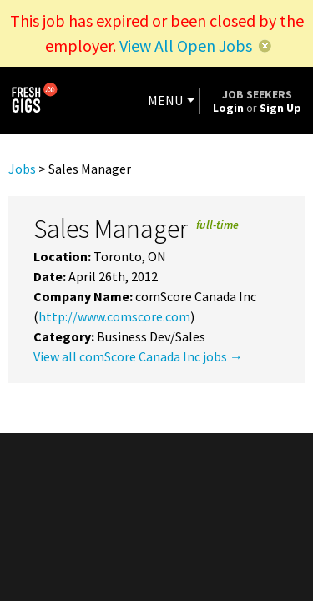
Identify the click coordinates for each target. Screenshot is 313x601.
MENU (165, 100)
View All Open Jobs (185, 45)
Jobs (22, 168)
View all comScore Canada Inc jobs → (138, 356)
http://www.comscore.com (114, 316)
